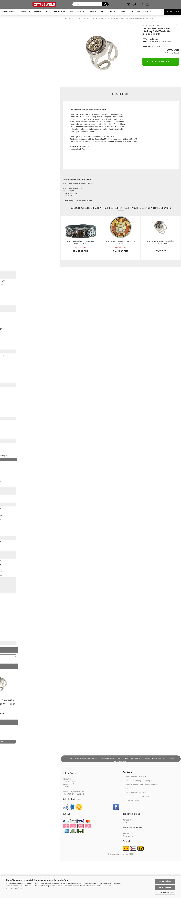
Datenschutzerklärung (14, 888)
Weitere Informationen (165, 893)
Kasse (125, 822)
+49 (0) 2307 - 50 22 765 (75, 794)
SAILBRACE (124, 12)
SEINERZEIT (81, 12)
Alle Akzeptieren (165, 881)
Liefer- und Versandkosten (135, 793)
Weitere (147, 12)
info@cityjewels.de (76, 791)
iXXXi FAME (38, 12)
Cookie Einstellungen (133, 801)
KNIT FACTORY (59, 12)
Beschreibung (120, 93)
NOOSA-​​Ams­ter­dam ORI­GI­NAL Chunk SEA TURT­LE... (120, 242)
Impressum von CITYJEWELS (135, 777)
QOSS (71, 12)
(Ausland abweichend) (165, 41)
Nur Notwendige (165, 887)
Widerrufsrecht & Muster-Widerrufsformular (142, 785)
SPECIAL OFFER (8, 12)
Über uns (126, 833)
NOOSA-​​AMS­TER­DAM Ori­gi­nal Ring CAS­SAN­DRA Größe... (160, 242)
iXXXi (48, 12)
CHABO (102, 12)
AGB (126, 789)
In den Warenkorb (158, 61)
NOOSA (93, 12)
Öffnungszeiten (129, 836)
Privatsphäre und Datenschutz (137, 797)
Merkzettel (127, 820)
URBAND (112, 12)
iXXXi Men (136, 12)
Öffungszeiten (172, 12)
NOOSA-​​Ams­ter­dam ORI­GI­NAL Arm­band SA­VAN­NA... (81, 242)
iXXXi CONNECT (24, 12)
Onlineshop (112, 854)
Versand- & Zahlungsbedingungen (138, 781)
